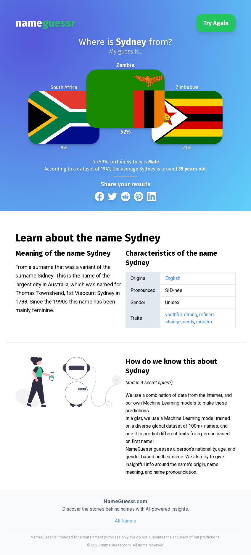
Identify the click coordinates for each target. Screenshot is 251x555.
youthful (173, 314)
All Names (125, 521)
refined (206, 314)
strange (173, 321)
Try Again (216, 23)
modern (204, 321)
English (172, 278)
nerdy (188, 321)
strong (190, 314)
